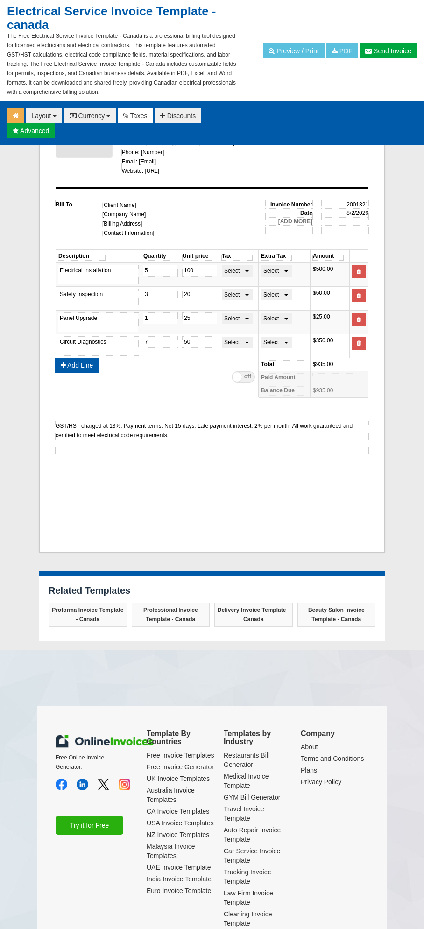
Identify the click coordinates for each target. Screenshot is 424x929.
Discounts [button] (178, 116)
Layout (44, 116)
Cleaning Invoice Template (248, 918)
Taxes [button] (135, 116)
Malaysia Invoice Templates (171, 851)
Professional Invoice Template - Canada (170, 615)
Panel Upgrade (98, 322)
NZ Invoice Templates (178, 834)
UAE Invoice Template (179, 867)
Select (232, 271)
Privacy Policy (321, 782)
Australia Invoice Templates (171, 795)
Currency (90, 116)
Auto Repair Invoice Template (252, 834)
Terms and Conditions (332, 758)
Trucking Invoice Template (247, 876)
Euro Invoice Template (179, 890)
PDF (342, 51)
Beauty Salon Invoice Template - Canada (336, 615)
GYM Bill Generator (252, 797)
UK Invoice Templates (178, 778)
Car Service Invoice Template (252, 855)
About (309, 747)
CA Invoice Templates (178, 811)
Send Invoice (388, 51)
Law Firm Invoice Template (248, 897)
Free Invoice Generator (180, 767)
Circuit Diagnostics (98, 346)
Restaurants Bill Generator (246, 760)
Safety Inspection (98, 298)
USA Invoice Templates (180, 823)
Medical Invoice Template (246, 781)
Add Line (77, 365)
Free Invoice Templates (180, 755)
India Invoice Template (179, 879)
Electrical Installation (98, 274)
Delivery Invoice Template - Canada (254, 615)
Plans (309, 770)
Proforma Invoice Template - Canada (87, 615)
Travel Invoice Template (244, 813)
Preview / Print (293, 51)
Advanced (31, 131)
